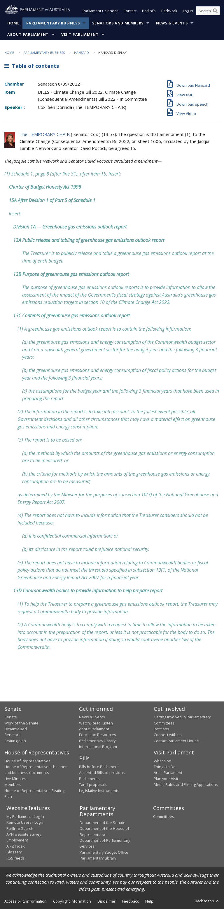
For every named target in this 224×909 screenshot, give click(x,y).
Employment (17, 840)
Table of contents (31, 66)
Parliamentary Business (53, 23)
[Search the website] (208, 11)
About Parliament (28, 34)
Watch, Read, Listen (96, 723)
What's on (162, 760)
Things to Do (165, 766)
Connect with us (168, 735)
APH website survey (23, 834)
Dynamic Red (15, 728)
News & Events (172, 23)
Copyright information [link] (72, 901)
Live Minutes (15, 778)
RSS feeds (15, 858)
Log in (188, 11)
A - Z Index (15, 846)
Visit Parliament (80, 34)
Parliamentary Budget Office (104, 852)
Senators (12, 735)
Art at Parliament (168, 772)
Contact (129, 11)
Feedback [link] (130, 901)
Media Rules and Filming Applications (186, 784)
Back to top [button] (207, 900)
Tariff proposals (93, 784)
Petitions (161, 728)
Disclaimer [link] (106, 901)
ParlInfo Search (19, 828)
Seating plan (15, 740)
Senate (10, 717)
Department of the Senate (102, 822)
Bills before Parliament (99, 766)
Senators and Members (118, 23)
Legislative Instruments (99, 790)
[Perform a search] (215, 11)
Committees (163, 816)
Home (13, 23)
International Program (98, 746)
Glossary (14, 852)
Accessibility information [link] (25, 901)
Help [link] (149, 901)
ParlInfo (149, 11)
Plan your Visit (166, 778)
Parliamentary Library (97, 740)
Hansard (81, 52)
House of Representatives (27, 760)
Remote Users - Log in (25, 822)
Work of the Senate (21, 723)
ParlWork (169, 11)
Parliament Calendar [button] (100, 11)
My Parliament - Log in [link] (25, 816)
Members (12, 784)
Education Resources (97, 735)
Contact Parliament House (176, 740)
